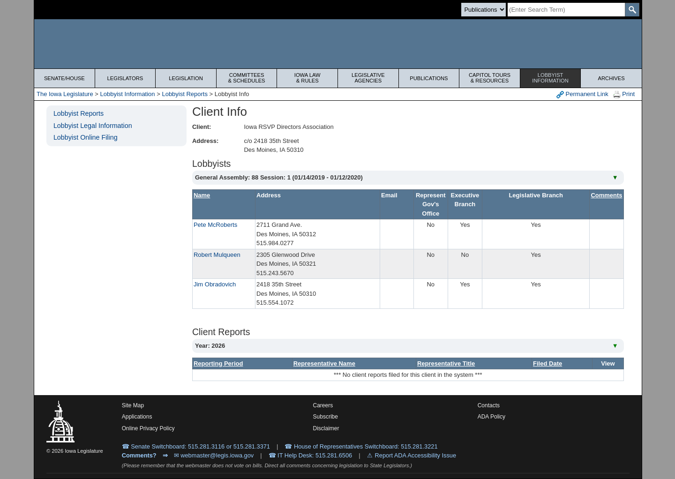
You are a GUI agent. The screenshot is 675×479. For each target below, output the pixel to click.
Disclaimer (326, 428)
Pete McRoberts (215, 224)
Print (624, 94)
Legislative (368, 77)
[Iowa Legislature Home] (338, 43)
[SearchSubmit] (632, 9)
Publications (429, 78)
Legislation (186, 78)
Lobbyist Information (127, 93)
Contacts (489, 405)
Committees (247, 77)
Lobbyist (550, 77)
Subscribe (325, 416)
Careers (323, 405)
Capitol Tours (489, 77)
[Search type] (483, 9)
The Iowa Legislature (65, 93)
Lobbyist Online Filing (85, 137)
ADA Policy (491, 416)
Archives (611, 78)
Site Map (133, 405)
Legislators (125, 78)
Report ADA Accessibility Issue (416, 455)
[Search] (566, 9)
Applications (137, 416)
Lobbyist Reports (185, 93)
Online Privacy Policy (148, 428)
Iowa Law (307, 77)
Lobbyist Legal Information (92, 125)
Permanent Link (582, 94)
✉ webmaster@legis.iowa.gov (214, 455)
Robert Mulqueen (217, 254)
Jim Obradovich (215, 284)
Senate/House (64, 78)
